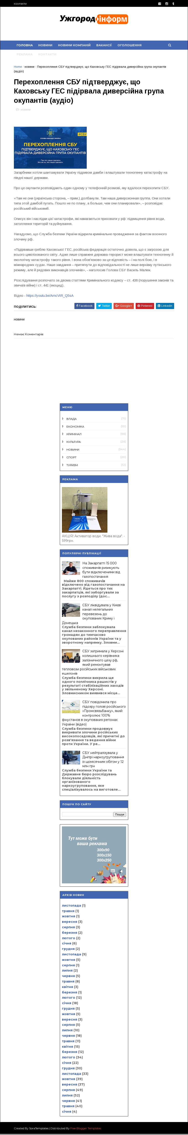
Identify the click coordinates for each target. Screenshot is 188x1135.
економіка (75, 427)
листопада (71, 907)
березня (69, 934)
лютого (68, 939)
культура (73, 443)
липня (67, 972)
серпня (68, 928)
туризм (72, 466)
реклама (25, 55)
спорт (71, 458)
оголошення (130, 45)
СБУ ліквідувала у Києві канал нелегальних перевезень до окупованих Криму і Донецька (91, 615)
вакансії (104, 45)
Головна (25, 45)
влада (71, 420)
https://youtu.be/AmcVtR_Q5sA (50, 297)
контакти (20, 3)
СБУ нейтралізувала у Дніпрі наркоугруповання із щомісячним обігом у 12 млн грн (103, 760)
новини (46, 45)
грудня (68, 950)
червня (68, 977)
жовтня (68, 917)
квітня (67, 988)
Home (18, 67)
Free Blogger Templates (86, 1129)
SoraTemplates (39, 1129)
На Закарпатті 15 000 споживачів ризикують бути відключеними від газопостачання (101, 571)
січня (66, 944)
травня (68, 912)
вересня (69, 923)
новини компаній (74, 45)
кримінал (73, 435)
